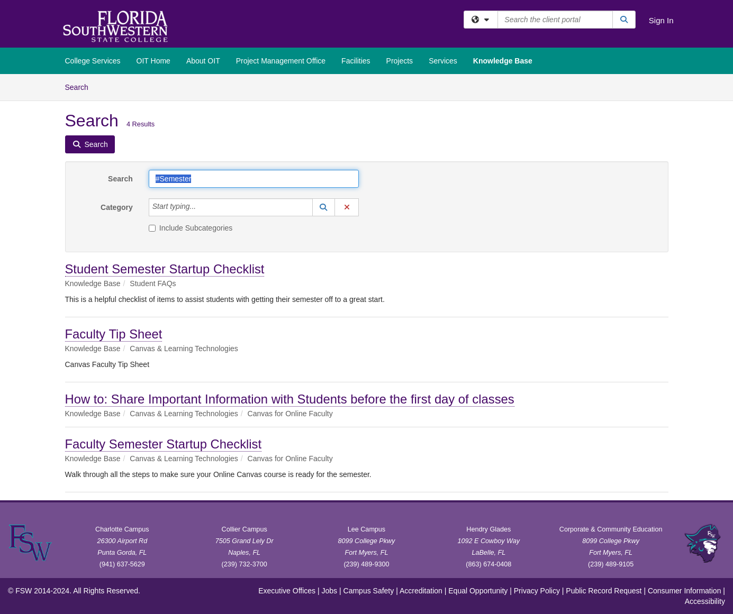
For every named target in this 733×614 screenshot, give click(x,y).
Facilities (355, 61)
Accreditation (421, 590)
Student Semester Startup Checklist (165, 269)
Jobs (330, 590)
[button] (324, 207)
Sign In (661, 20)
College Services (93, 61)
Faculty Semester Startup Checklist (163, 444)
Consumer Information (684, 590)
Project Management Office (280, 61)
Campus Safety (368, 590)
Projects (399, 61)
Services (443, 61)
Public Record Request (603, 590)
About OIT (203, 61)
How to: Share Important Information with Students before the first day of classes (289, 399)
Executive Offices (286, 590)
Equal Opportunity (478, 590)
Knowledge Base (502, 61)
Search (80, 86)
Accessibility (705, 601)
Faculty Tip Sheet (113, 334)
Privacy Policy (537, 590)
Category (117, 207)
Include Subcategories (191, 228)
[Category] (201, 207)
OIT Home (153, 61)
